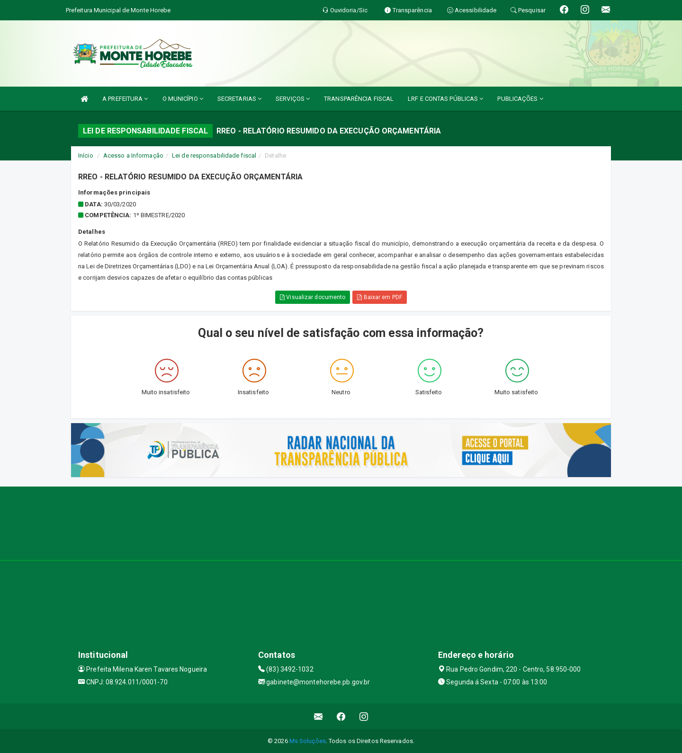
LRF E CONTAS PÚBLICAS (445, 98)
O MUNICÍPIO (182, 98)
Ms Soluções (307, 740)
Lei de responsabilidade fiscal (214, 155)
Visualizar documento (312, 297)
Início (85, 155)
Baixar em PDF (379, 297)
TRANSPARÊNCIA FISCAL (359, 98)
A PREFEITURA (125, 98)
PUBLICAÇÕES (520, 98)
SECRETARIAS (239, 98)
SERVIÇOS (293, 98)
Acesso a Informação (133, 155)
